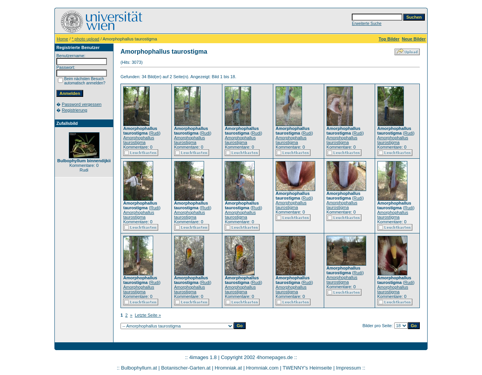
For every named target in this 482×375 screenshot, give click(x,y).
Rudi (154, 133)
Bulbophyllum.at (139, 368)
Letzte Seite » (148, 315)
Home (62, 39)
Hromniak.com (262, 368)
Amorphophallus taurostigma (138, 140)
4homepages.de (275, 357)
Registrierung (74, 110)
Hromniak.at (228, 368)
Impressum (348, 368)
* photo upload (86, 39)
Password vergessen (81, 104)
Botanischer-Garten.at (185, 368)
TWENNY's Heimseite (307, 368)
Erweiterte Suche (366, 23)
